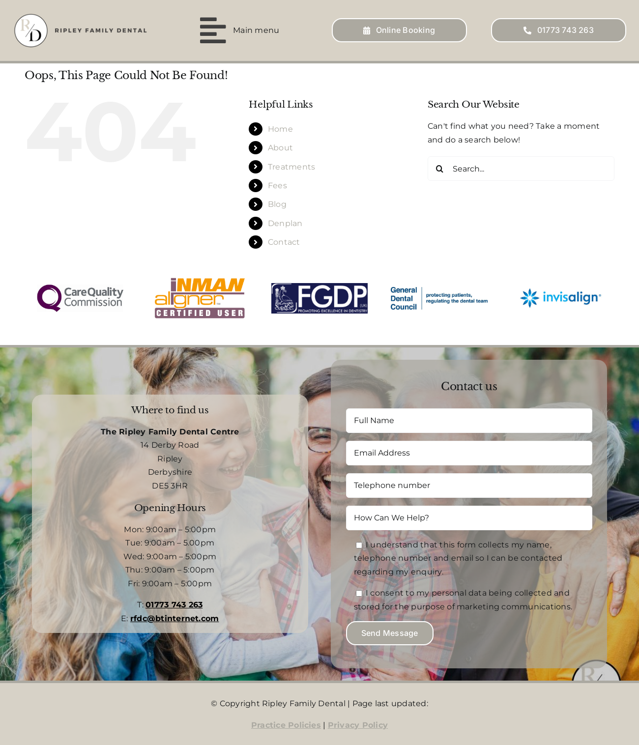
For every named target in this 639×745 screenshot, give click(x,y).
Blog (277, 203)
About (280, 147)
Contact (284, 241)
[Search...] (521, 168)
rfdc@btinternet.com (174, 618)
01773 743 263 (174, 604)
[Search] (440, 168)
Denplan (285, 222)
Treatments (291, 166)
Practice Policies (286, 724)
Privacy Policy (358, 724)
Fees (277, 185)
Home (280, 128)
